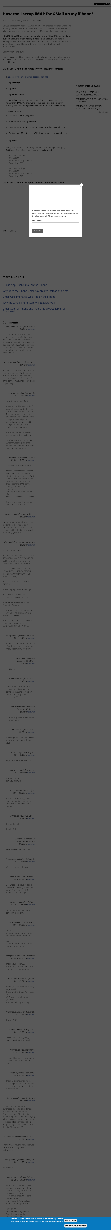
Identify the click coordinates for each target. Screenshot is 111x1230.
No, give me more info (75, 1226)
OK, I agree (70, 1220)
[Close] (81, 185)
